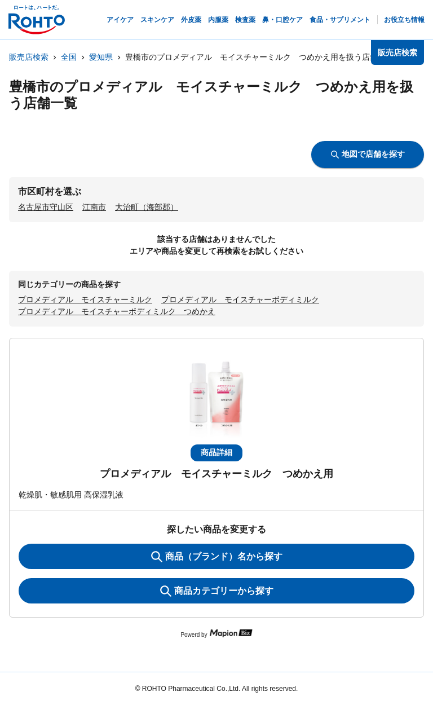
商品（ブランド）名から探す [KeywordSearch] (216, 556)
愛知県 (101, 56)
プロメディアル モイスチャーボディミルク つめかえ (116, 311)
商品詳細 (216, 452)
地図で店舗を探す (368, 153)
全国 (69, 56)
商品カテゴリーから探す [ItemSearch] (216, 591)
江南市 (94, 206)
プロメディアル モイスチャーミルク (85, 299)
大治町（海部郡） (146, 206)
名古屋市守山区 (45, 206)
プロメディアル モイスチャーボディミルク (240, 299)
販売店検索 (28, 56)
